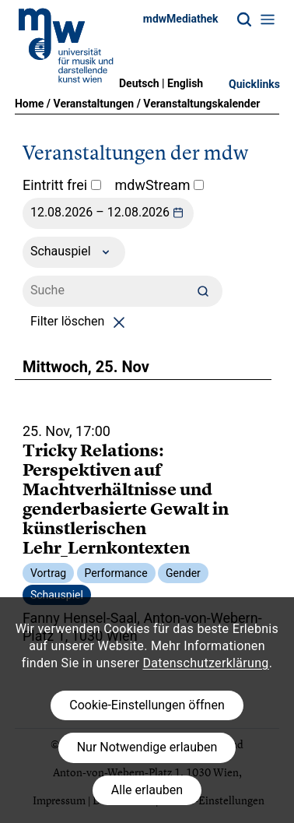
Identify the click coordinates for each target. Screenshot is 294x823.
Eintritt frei (62, 185)
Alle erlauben (147, 790)
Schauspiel (73, 252)
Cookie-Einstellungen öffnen (146, 705)
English (185, 83)
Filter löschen (80, 321)
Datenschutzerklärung (206, 663)
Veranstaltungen (94, 103)
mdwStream (160, 185)
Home (29, 103)
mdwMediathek (181, 18)
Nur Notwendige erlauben (147, 747)
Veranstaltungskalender (201, 103)
